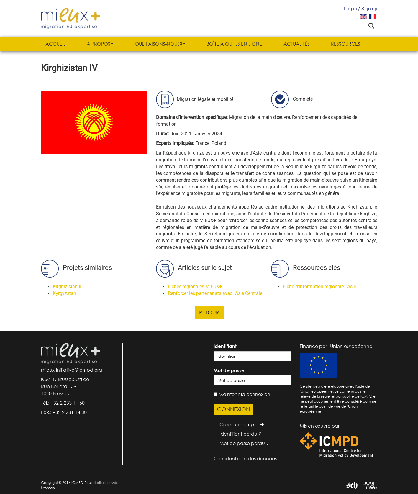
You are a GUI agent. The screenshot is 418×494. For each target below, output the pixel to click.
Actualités (296, 44)
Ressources (345, 44)
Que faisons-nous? (160, 44)
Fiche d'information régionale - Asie (319, 286)
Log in (350, 9)
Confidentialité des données (245, 459)
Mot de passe (229, 370)
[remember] (215, 394)
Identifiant (225, 346)
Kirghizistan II (67, 286)
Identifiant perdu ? (240, 434)
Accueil (55, 44)
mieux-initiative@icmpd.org (71, 370)
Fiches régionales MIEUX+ (195, 286)
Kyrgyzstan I (65, 293)
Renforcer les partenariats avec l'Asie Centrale (215, 293)
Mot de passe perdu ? (244, 443)
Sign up (369, 9)
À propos (100, 44)
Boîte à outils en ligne (234, 44)
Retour (209, 312)
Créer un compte (241, 424)
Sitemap (48, 487)
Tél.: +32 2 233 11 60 (63, 403)
